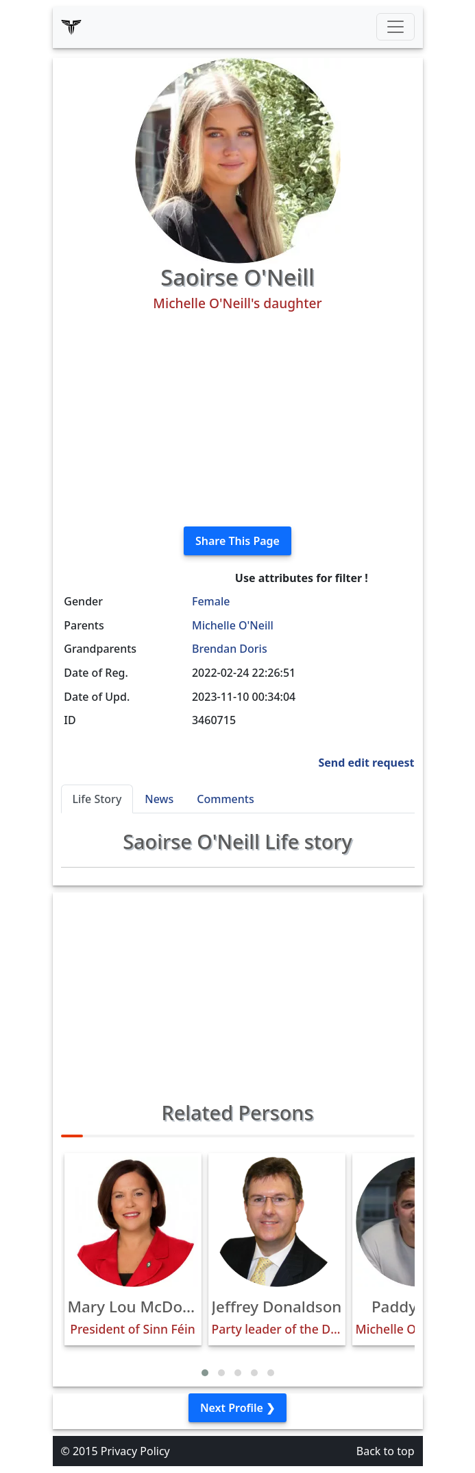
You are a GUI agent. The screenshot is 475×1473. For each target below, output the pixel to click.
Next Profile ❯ (237, 1407)
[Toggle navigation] (395, 26)
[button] (205, 1373)
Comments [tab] (225, 799)
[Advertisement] (238, 419)
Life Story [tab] (97, 799)
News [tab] (159, 799)
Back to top (385, 1451)
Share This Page (237, 540)
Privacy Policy (135, 1451)
